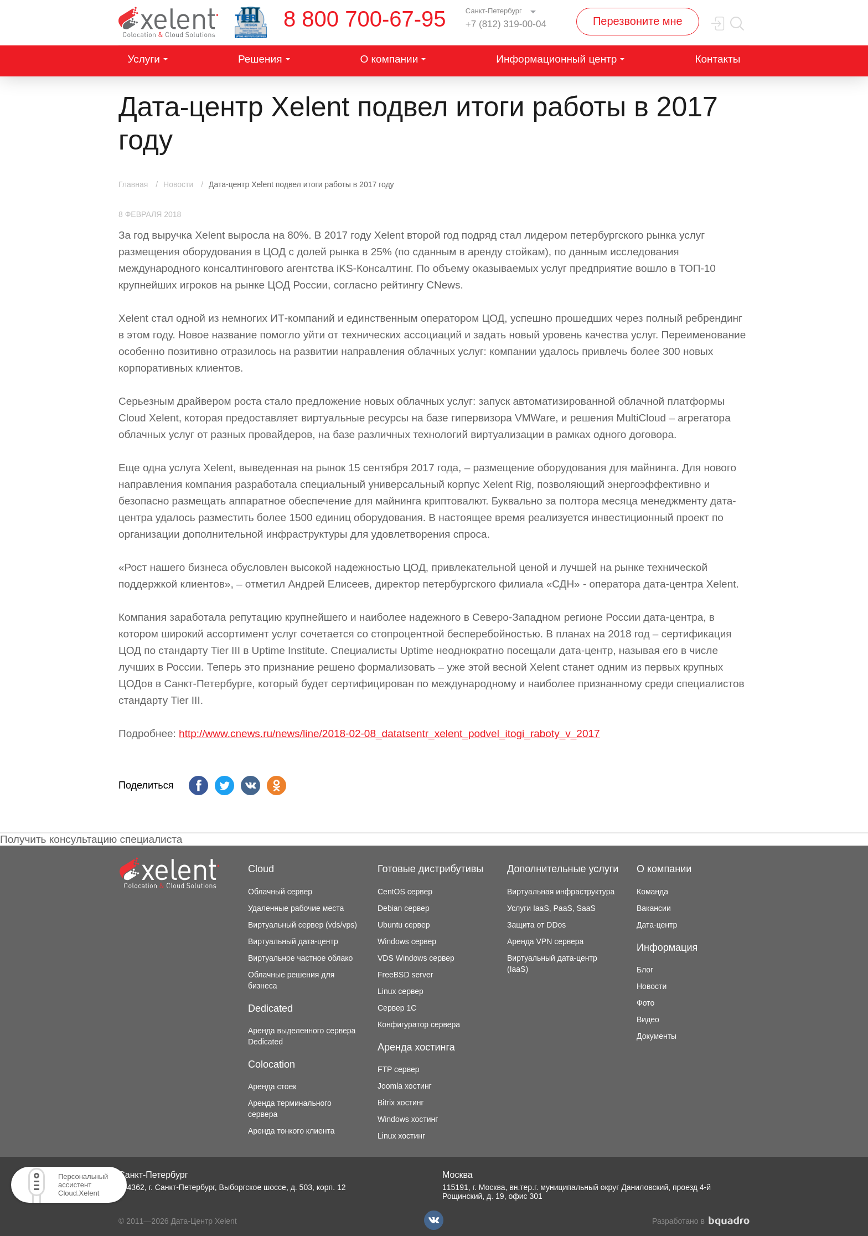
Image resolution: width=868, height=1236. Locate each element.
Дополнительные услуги (562, 868)
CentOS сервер (405, 891)
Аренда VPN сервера (545, 941)
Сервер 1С (397, 1007)
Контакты (717, 59)
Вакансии (654, 908)
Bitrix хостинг (401, 1102)
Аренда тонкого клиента (291, 1130)
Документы (656, 1036)
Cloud (261, 868)
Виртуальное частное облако (300, 958)
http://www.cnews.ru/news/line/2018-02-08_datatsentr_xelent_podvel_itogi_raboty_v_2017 (389, 733)
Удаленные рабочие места (296, 908)
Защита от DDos (536, 924)
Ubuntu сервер (404, 924)
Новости (651, 986)
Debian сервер (404, 908)
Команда (652, 891)
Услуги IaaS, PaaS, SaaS (551, 908)
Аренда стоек (272, 1086)
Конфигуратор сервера (419, 1024)
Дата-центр (657, 924)
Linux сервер (400, 991)
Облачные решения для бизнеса (291, 980)
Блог (645, 969)
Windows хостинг (408, 1119)
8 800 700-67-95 (364, 19)
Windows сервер (407, 941)
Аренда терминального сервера (290, 1109)
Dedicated (270, 1008)
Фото (645, 1002)
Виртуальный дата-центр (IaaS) (552, 964)
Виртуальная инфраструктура (560, 891)
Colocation (271, 1064)
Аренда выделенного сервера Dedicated (301, 1036)
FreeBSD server (405, 974)
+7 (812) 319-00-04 (506, 24)
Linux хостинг (401, 1135)
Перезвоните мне (638, 21)
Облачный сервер (280, 891)
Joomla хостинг (405, 1086)
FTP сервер (399, 1069)
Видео (648, 1019)
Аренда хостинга (416, 1047)
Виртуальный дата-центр (293, 941)
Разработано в (701, 1221)
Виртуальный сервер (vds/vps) (302, 924)
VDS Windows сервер (416, 958)
